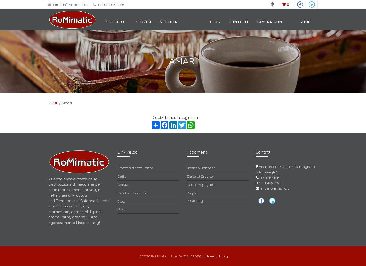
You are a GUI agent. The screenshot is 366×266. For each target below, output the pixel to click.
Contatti (238, 22)
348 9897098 (270, 183)
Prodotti (114, 22)
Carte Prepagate (200, 184)
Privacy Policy (217, 256)
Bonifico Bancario (201, 168)
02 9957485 (269, 177)
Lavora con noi (269, 30)
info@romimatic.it (76, 4)
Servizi (143, 22)
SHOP (53, 103)
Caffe (121, 176)
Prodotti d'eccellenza (135, 168)
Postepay (195, 200)
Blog (215, 22)
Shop (305, 22)
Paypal (192, 193)
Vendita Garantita (171, 30)
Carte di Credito (200, 176)
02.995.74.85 (114, 4)
